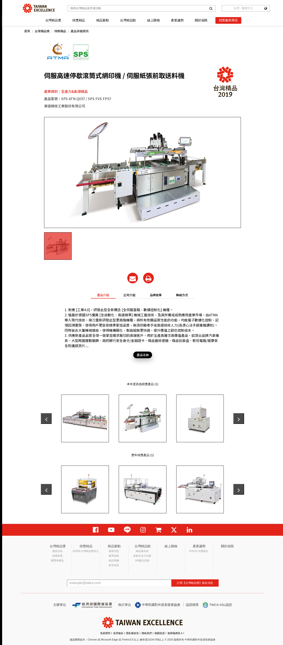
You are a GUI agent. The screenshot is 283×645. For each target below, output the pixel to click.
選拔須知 (57, 551)
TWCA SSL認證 (217, 605)
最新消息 (114, 551)
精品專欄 (114, 560)
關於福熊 (201, 20)
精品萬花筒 (142, 551)
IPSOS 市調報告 (198, 551)
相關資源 (159, 633)
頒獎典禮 (57, 556)
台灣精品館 (128, 20)
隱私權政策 (132, 633)
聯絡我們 (147, 633)
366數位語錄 (142, 560)
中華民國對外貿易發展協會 (158, 605)
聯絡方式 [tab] (182, 295)
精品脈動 (102, 20)
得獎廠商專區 (228, 20)
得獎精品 (78, 20)
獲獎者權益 (57, 560)
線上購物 (153, 20)
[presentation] (46, 418)
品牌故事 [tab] (156, 295)
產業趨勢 (177, 20)
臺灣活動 (114, 556)
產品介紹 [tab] (103, 295)
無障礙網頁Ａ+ (175, 633)
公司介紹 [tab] (129, 295)
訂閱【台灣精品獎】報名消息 (195, 582)
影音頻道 (114, 565)
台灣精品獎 (53, 20)
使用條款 (118, 633)
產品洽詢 (143, 355)
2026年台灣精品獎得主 (86, 551)
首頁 (27, 31)
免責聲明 (105, 633)
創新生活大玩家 (142, 556)
